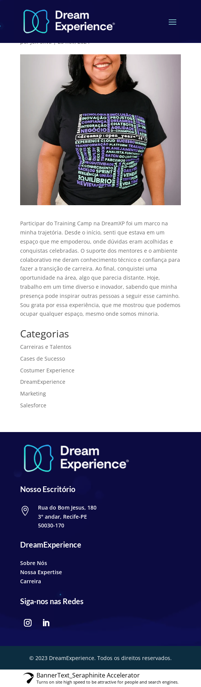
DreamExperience (42, 381)
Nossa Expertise (41, 572)
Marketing (33, 393)
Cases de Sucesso (42, 358)
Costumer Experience (47, 370)
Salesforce (33, 405)
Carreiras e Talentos (45, 346)
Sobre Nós (33, 563)
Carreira (30, 581)
